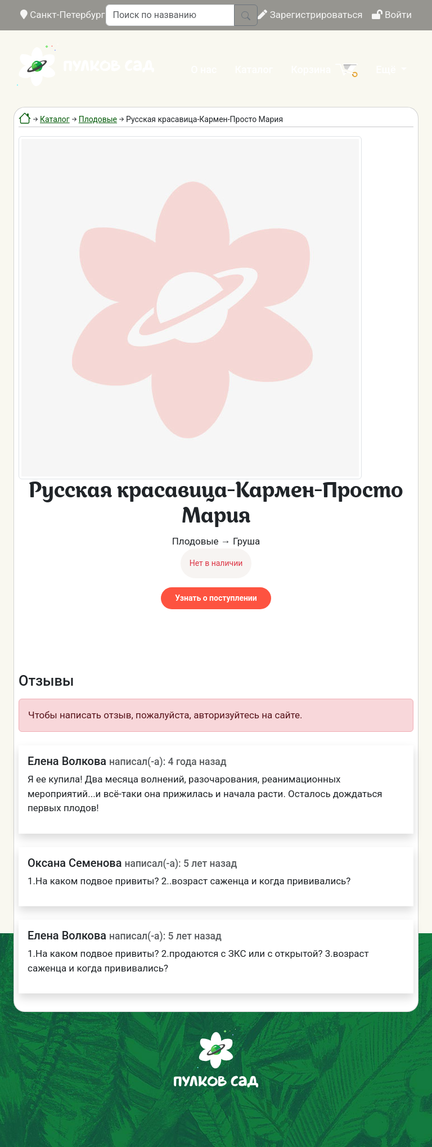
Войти (392, 14)
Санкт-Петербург (62, 14)
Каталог (254, 69)
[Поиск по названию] (170, 15)
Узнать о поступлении (215, 597)
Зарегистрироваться (310, 14)
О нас (204, 69)
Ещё (387, 69)
